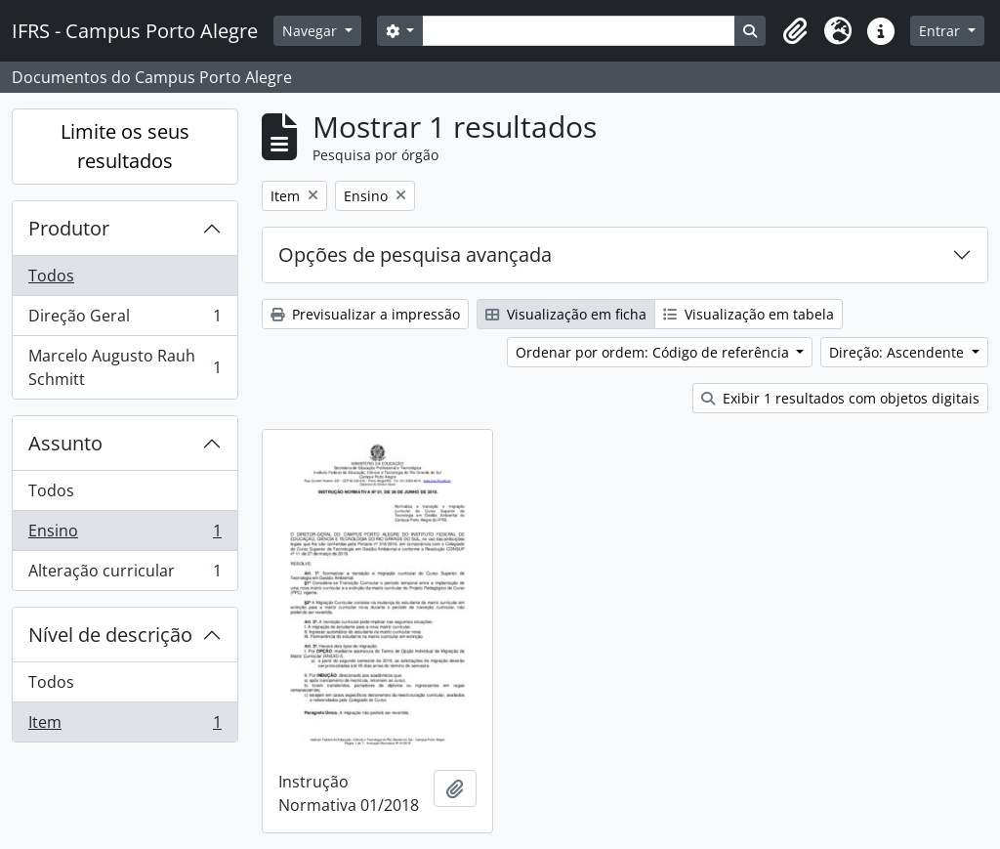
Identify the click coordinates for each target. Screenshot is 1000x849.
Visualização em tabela (748, 314)
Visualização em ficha (565, 314)
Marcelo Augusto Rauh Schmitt (124, 367)
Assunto (65, 443)
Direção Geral (124, 320)
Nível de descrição (110, 634)
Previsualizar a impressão (365, 314)
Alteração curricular (124, 574)
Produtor (68, 228)
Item (124, 726)
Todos (51, 275)
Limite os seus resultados (125, 146)
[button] (794, 31)
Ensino (124, 535)
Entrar (941, 30)
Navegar (311, 30)
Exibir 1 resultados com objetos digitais (840, 398)
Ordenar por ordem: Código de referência (654, 352)
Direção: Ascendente (898, 352)
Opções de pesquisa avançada (415, 254)
